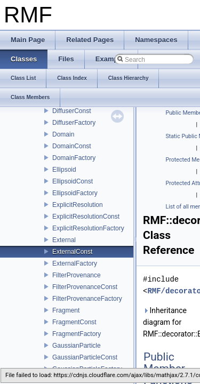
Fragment (65, 310)
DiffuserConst (71, 111)
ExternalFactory (74, 263)
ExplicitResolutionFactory (88, 228)
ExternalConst (72, 251)
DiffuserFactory (73, 122)
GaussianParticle (76, 345)
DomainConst (71, 146)
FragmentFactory (76, 334)
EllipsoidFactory (75, 193)
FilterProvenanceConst (84, 287)
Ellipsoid (64, 169)
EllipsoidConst (72, 181)
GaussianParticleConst (84, 357)
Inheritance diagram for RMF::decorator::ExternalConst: (169, 322)
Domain (63, 134)
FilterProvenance (76, 275)
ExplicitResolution (77, 205)
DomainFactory (73, 158)
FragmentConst (74, 322)
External (64, 240)
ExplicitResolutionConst (85, 216)
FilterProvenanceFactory (87, 298)
